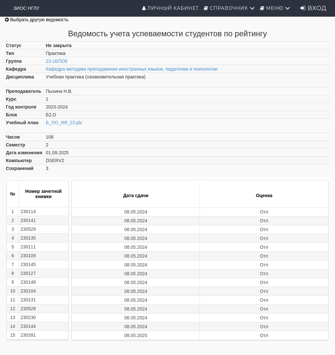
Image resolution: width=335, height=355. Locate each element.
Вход (313, 8)
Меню (275, 8)
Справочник (229, 8)
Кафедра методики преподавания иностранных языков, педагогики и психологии (132, 69)
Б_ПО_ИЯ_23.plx (64, 122)
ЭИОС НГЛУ (26, 8)
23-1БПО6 (56, 61)
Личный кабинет (170, 8)
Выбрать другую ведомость (36, 19)
